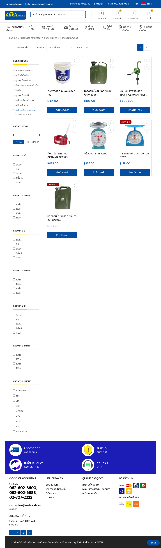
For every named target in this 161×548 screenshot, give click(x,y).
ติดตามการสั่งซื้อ (124, 28)
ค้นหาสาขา (89, 28)
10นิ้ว (18, 204)
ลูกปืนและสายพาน (25, 114)
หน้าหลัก (31, 28)
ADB (18, 421)
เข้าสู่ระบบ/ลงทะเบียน (118, 3)
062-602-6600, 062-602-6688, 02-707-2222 (23, 492)
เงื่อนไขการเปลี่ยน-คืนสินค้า (96, 489)
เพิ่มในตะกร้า (62, 110)
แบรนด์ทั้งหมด (47, 28)
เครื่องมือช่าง (22, 105)
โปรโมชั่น (108, 28)
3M (17, 401)
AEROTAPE (21, 431)
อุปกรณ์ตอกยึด (23, 95)
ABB (18, 406)
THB (135, 3)
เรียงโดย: (41, 47)
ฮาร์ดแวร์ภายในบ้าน (25, 100)
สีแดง (19, 164)
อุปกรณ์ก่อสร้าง (23, 80)
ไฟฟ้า (18, 90)
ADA (18, 416)
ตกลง (153, 542)
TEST (19, 182)
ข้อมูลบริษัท (52, 484)
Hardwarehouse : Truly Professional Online (29, 4)
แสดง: (79, 47)
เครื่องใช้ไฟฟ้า (22, 75)
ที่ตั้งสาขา (51, 493)
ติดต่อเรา (98, 3)
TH (146, 3)
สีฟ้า (18, 169)
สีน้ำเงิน (19, 178)
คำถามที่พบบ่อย (90, 484)
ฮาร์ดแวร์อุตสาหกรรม (31, 38)
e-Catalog (71, 28)
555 (18, 395)
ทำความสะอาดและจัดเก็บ (27, 85)
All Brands (21, 390)
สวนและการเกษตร (24, 70)
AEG (18, 426)
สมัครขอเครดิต (90, 493)
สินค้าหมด (125, 122)
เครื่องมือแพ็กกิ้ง (70, 38)
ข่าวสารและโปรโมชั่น (80, 3)
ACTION (20, 411)
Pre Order (135, 172)
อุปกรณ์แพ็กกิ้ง (51, 38)
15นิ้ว (18, 209)
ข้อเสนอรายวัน (145, 28)
